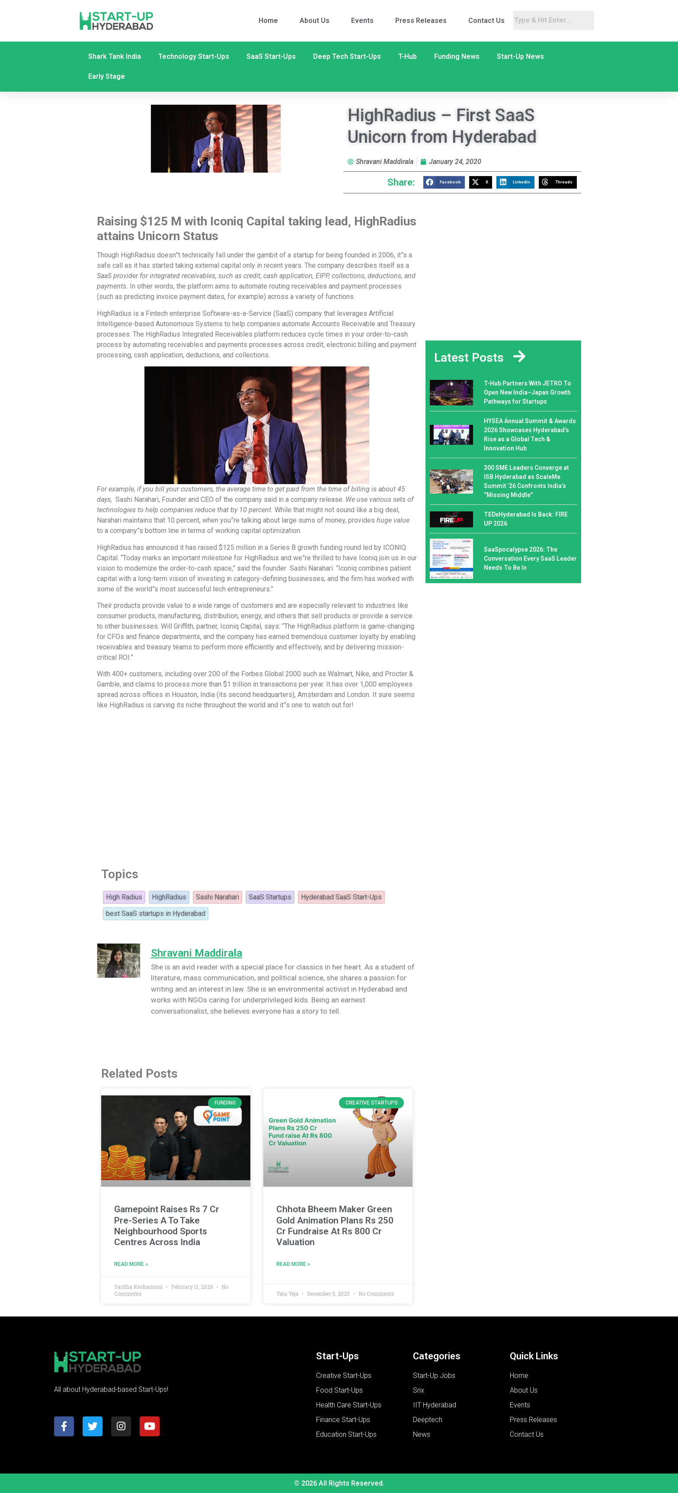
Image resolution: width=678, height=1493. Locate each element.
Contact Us (486, 20)
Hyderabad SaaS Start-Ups (341, 897)
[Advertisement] (257, 786)
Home (268, 20)
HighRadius (169, 897)
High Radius (124, 897)
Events (362, 20)
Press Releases (421, 20)
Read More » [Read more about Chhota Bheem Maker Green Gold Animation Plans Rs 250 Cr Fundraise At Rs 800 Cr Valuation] (293, 1264)
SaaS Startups (270, 897)
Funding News (457, 56)
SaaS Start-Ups (271, 56)
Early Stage (106, 76)
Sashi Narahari (217, 897)
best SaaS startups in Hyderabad (155, 913)
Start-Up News (520, 56)
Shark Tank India (114, 56)
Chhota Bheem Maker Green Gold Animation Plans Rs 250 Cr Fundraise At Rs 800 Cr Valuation (334, 1225)
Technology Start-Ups (193, 56)
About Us (314, 20)
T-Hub (407, 56)
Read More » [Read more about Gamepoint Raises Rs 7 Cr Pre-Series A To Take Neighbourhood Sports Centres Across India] (131, 1264)
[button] (444, 182)
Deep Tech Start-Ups (347, 56)
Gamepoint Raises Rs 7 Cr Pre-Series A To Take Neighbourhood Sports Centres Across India (166, 1225)
